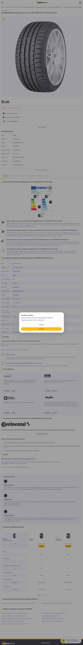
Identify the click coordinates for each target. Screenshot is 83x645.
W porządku (41, 328)
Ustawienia (41, 324)
